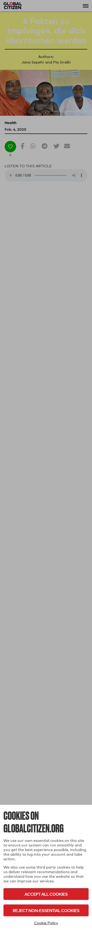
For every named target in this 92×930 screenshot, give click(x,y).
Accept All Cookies (46, 894)
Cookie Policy (46, 923)
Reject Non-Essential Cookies (46, 910)
